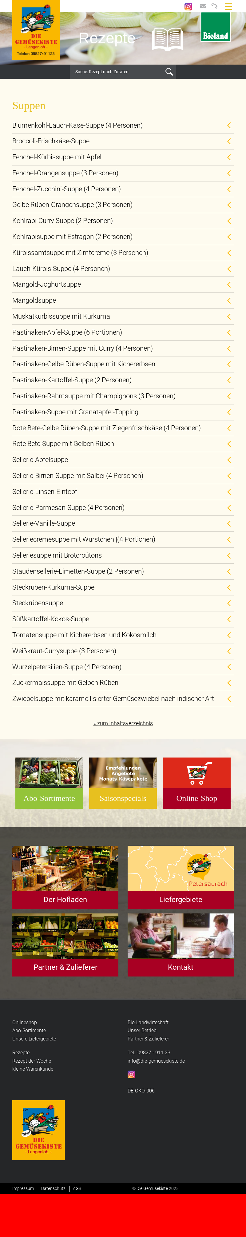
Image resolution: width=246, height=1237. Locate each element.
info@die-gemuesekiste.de (156, 1061)
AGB (77, 1188)
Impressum (23, 1188)
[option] (123, 38)
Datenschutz (53, 1188)
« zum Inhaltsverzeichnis (123, 723)
